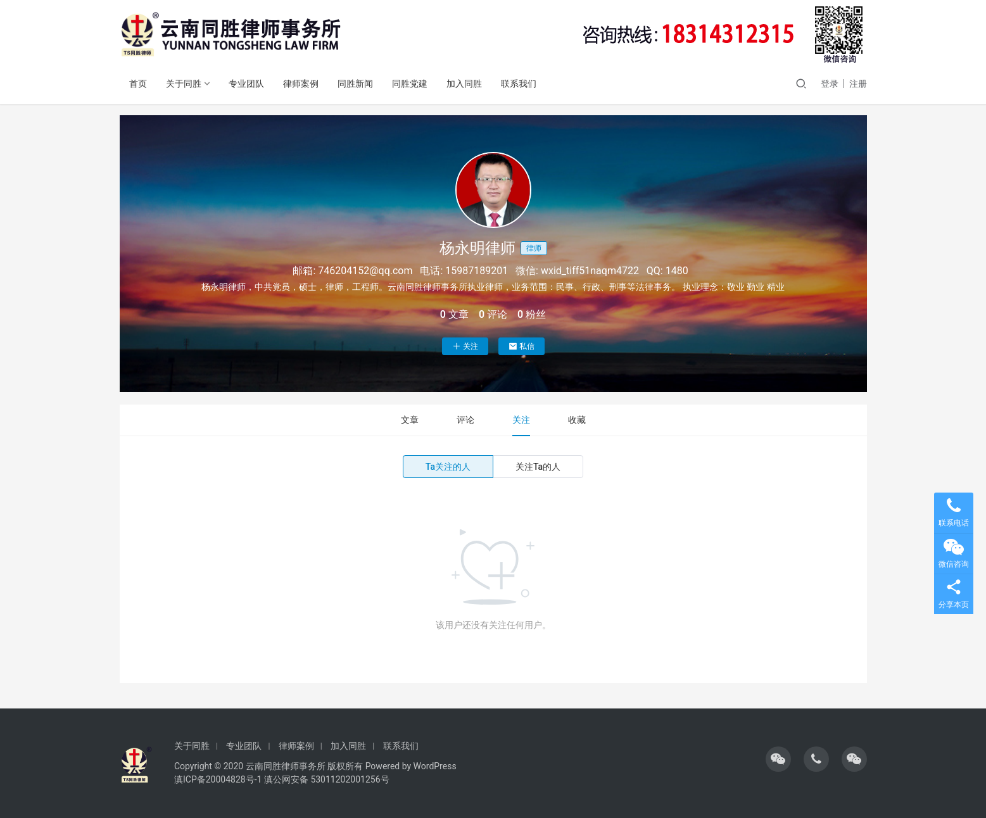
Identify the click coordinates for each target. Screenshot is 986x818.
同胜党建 (409, 84)
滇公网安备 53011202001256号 (326, 779)
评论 (465, 420)
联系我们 (518, 84)
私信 (521, 346)
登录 (829, 84)
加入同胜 (464, 84)
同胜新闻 (355, 84)
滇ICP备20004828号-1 (218, 779)
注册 (858, 84)
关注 (465, 346)
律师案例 (301, 84)
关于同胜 (183, 84)
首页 (138, 84)
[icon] (778, 759)
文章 (410, 420)
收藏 (577, 420)
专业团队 (246, 84)
